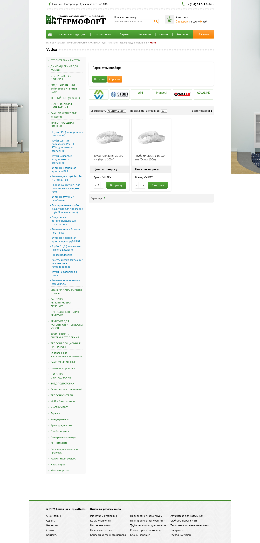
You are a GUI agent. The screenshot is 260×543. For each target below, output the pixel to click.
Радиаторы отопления (103, 515)
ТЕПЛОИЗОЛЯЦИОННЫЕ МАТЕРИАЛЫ (66, 345)
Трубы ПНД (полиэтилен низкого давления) (66, 247)
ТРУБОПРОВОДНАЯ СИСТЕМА (82, 42)
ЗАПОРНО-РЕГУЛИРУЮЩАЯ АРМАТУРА (61, 302)
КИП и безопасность (63, 401)
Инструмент (177, 530)
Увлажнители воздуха (64, 458)
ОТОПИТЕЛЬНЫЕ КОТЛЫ (65, 60)
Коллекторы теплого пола (145, 530)
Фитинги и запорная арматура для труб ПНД (66, 239)
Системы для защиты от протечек (65, 450)
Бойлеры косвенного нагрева (108, 535)
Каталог (61, 42)
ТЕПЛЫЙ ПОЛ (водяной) (65, 98)
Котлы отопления (100, 520)
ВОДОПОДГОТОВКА (62, 383)
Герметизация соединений (66, 389)
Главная (50, 42)
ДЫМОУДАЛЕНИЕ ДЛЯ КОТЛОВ (64, 68)
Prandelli (161, 92)
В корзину (116, 185)
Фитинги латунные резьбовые (63, 198)
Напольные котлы (101, 530)
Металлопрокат (60, 470)
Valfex (152, 42)
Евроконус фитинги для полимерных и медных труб (66, 188)
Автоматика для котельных (186, 515)
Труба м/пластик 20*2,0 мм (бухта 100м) (108, 157)
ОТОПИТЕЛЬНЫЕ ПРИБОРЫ (61, 77)
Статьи (163, 34)
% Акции (203, 34)
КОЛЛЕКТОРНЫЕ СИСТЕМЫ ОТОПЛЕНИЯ (65, 335)
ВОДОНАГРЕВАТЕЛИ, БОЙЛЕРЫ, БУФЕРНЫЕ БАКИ (64, 88)
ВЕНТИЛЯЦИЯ (59, 443)
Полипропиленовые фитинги (147, 520)
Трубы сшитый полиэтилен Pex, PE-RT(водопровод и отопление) (64, 145)
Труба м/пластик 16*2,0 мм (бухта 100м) (150, 157)
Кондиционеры (60, 419)
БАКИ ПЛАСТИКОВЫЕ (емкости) (64, 114)
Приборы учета (60, 431)
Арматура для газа (61, 425)
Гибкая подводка (62, 254)
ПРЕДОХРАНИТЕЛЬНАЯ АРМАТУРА (65, 313)
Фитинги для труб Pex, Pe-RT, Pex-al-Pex (67, 178)
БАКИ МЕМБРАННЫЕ (63, 362)
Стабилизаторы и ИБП (183, 520)
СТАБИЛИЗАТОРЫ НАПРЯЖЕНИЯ (61, 105)
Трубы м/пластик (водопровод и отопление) (123, 42)
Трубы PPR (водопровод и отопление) (67, 133)
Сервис (124, 34)
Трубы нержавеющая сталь (64, 273)
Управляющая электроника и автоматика (66, 354)
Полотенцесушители (63, 368)
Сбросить (114, 79)
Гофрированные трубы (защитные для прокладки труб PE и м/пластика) (67, 209)
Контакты (182, 34)
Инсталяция (58, 464)
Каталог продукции (72, 34)
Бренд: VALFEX (102, 177)
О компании (102, 34)
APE (140, 92)
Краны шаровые (140, 535)
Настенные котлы (100, 525)
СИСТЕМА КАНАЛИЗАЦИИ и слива (66, 291)
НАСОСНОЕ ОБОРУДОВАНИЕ (61, 375)
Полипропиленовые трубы (146, 515)
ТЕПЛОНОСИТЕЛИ (62, 395)
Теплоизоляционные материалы (189, 525)
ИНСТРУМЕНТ (59, 407)
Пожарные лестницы (63, 437)
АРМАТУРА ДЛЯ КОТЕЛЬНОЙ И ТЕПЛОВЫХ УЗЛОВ (67, 324)
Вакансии (144, 34)
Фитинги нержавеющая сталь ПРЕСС (66, 282)
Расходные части (180, 535)
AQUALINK (203, 92)
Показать (99, 79)
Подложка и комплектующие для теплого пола (64, 220)
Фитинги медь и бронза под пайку (66, 230)
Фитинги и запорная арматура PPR (64, 169)
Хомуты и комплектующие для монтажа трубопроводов (67, 263)
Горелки (55, 413)
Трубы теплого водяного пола (148, 525)
